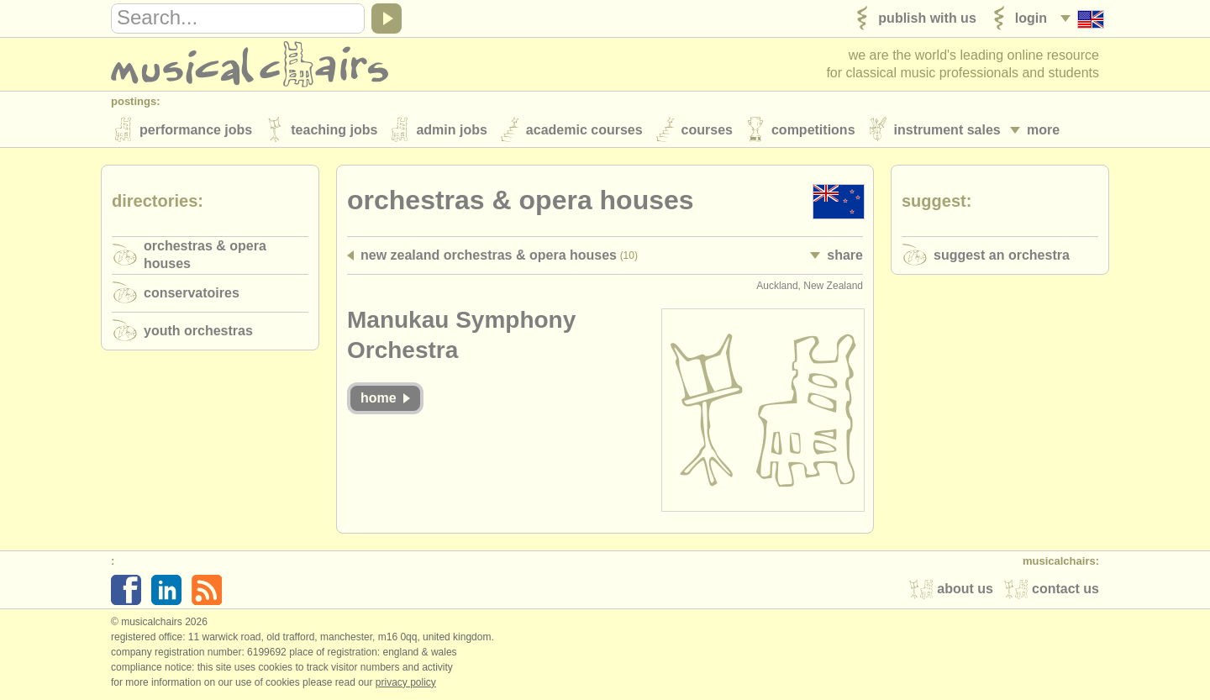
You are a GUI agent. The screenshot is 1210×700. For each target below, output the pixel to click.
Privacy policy (406, 682)
